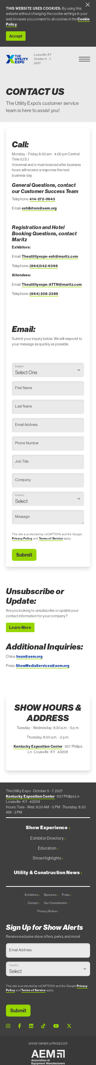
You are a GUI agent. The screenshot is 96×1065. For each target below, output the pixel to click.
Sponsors (51, 894)
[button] (84, 59)
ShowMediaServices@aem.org (42, 665)
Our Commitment (56, 902)
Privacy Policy (22, 538)
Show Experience (48, 827)
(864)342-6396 (44, 266)
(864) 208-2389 (44, 293)
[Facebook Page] (19, 1026)
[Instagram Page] (8, 1026)
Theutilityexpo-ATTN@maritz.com (52, 284)
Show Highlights (48, 858)
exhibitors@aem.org (39, 208)
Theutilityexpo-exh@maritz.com (50, 256)
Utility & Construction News (48, 872)
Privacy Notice (48, 911)
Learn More (20, 627)
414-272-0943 (42, 199)
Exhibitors (32, 894)
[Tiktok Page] (43, 1026)
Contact (34, 902)
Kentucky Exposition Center (38, 746)
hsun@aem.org (29, 656)
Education (48, 848)
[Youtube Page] (56, 1026)
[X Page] (69, 1026)
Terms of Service (51, 538)
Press (66, 894)
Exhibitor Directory (48, 838)
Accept (15, 36)
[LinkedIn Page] (31, 1026)
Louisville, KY (42, 54)
